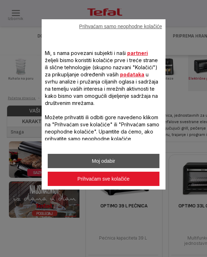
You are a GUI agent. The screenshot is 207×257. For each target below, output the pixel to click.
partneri (137, 53)
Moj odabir (103, 161)
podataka (132, 74)
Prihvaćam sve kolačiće (103, 179)
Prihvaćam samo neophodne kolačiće (120, 26)
